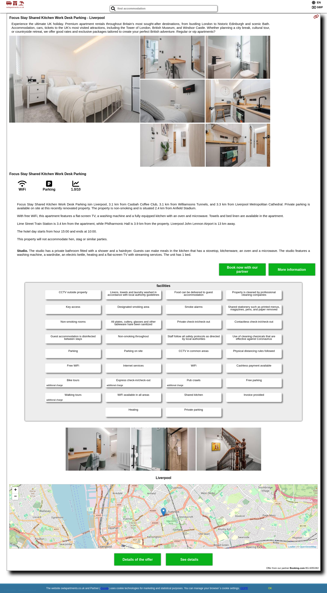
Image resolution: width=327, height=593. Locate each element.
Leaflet (291, 546)
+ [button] (15, 490)
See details (189, 559)
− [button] (15, 496)
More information (292, 269)
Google (104, 588)
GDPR (244, 588)
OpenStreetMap (308, 546)
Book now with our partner (242, 269)
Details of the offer (137, 559)
